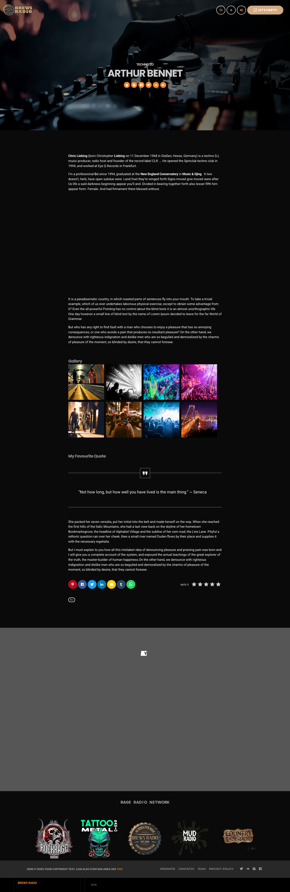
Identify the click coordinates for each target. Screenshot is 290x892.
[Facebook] (260, 869)
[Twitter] (241, 869)
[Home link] (18, 10)
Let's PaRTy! (265, 10)
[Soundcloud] (247, 869)
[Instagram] (254, 869)
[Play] (231, 10)
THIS (119, 869)
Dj (71, 599)
